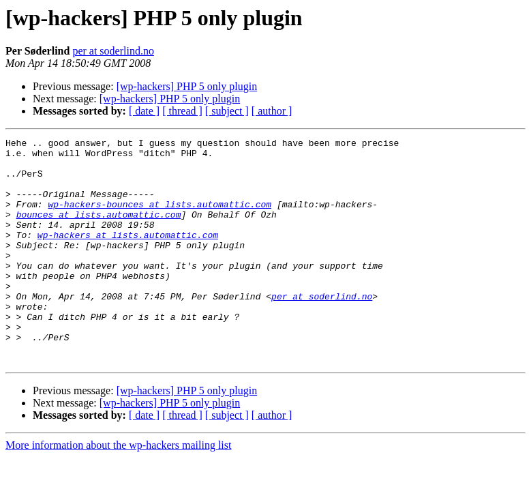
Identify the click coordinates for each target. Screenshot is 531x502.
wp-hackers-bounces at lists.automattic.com (159, 218)
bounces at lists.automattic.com (98, 230)
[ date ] (144, 111)
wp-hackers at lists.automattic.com (127, 255)
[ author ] (272, 111)
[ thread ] (182, 111)
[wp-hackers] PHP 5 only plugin (187, 86)
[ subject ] (227, 111)
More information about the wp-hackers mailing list (118, 490)
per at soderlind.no (113, 51)
